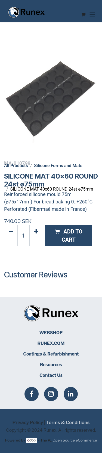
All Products (16, 165)
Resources (51, 364)
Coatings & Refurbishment (51, 354)
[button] (68, 235)
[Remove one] (11, 235)
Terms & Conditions (68, 422)
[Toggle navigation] (92, 14)
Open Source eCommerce (74, 440)
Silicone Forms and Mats (58, 165)
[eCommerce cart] (83, 14)
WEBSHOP (51, 332)
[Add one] (36, 235)
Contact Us (51, 375)
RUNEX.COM (51, 343)
